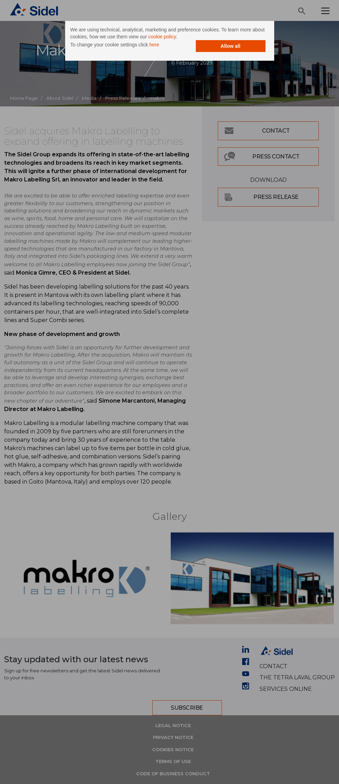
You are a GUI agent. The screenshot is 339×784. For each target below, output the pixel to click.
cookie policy (162, 36)
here (154, 44)
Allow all (230, 46)
